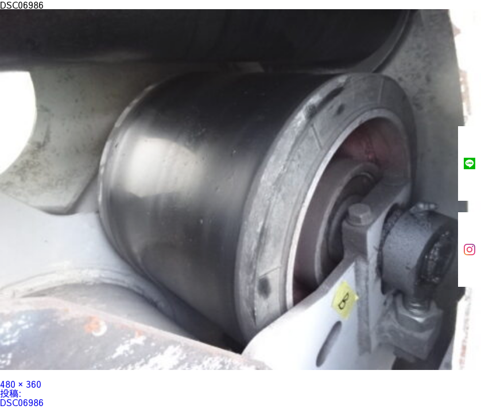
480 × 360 (20, 383)
